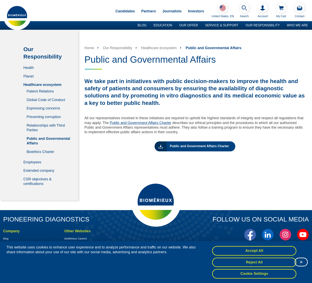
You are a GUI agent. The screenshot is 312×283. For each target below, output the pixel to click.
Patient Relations (40, 91)
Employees (32, 162)
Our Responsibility (263, 25)
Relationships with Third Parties (46, 127)
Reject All (254, 264)
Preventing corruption (44, 117)
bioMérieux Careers (75, 238)
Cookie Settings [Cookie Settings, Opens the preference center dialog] (254, 275)
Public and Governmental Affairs (48, 140)
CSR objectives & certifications (37, 181)
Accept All (254, 252)
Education (163, 25)
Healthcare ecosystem (42, 85)
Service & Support (222, 25)
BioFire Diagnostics (75, 242)
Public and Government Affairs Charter (140, 123)
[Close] (301, 263)
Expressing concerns (43, 108)
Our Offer (188, 25)
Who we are (297, 25)
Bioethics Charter (40, 152)
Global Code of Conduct (46, 100)
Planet (28, 76)
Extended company (38, 171)
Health (28, 68)
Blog (142, 25)
